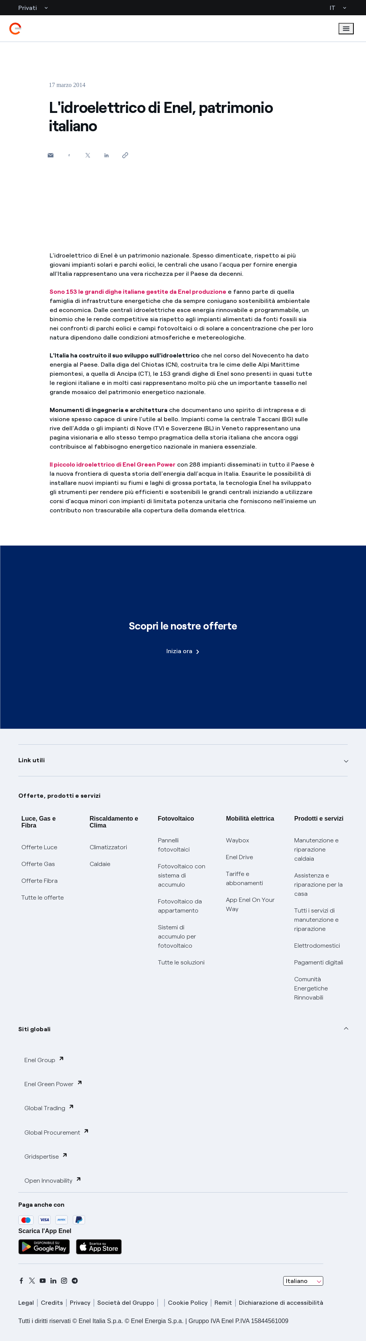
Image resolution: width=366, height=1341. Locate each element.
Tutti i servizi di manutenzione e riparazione (316, 919)
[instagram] (64, 1281)
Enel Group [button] (44, 1060)
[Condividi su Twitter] (88, 155)
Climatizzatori (108, 847)
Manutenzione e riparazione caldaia (316, 849)
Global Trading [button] (49, 1108)
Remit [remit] (223, 1302)
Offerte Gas (38, 864)
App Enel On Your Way (250, 904)
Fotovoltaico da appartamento (180, 906)
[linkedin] (53, 1281)
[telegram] (75, 1281)
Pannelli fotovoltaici (174, 845)
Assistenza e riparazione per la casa (318, 884)
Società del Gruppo (125, 1302)
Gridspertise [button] (46, 1156)
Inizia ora (182, 651)
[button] (50, 155)
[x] (32, 1281)
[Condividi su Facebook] (69, 155)
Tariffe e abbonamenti (244, 878)
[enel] (15, 29)
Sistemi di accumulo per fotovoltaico (177, 936)
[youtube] (43, 1281)
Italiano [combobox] (297, 1281)
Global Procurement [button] (56, 1132)
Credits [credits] (52, 1302)
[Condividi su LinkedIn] (106, 155)
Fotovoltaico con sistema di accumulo (181, 875)
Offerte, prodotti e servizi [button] (59, 795)
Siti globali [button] (34, 1029)
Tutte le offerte (42, 897)
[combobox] (303, 1281)
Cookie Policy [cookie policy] (188, 1302)
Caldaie (100, 864)
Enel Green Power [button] (53, 1084)
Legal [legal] (26, 1302)
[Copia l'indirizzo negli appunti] (125, 155)
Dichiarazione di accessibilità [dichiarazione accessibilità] (281, 1302)
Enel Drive (239, 857)
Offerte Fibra (39, 880)
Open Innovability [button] (53, 1180)
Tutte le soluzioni (181, 962)
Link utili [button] (31, 760)
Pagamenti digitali (318, 962)
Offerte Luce (39, 847)
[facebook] (21, 1281)
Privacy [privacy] (80, 1302)
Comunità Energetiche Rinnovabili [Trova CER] (311, 988)
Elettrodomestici (317, 945)
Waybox (237, 840)
